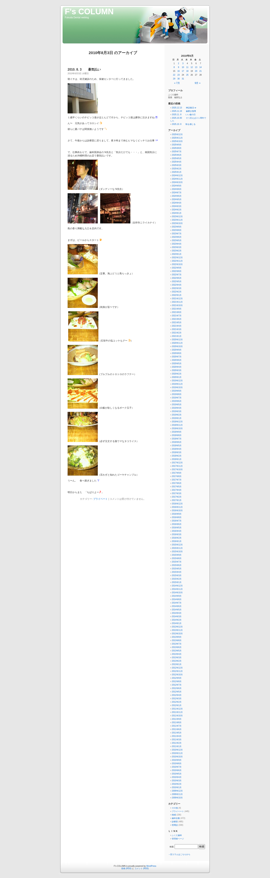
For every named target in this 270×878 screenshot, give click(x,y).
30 (178, 79)
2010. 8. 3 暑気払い (84, 69)
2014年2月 (176, 620)
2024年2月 (176, 210)
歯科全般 (176, 818)
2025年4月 (176, 162)
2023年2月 (176, 251)
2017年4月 (176, 490)
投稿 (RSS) (126, 868)
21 (200, 71)
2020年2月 (176, 374)
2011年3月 (176, 739)
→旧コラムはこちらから (179, 854)
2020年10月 (177, 346)
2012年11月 (177, 671)
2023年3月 (176, 247)
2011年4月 (176, 736)
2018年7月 (176, 439)
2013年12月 (177, 627)
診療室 (175, 821)
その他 (175, 808)
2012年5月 (176, 692)
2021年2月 (176, 333)
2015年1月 (176, 582)
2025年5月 (176, 158)
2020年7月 (176, 357)
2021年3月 (176, 329)
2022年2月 (176, 292)
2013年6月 (176, 647)
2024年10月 (177, 182)
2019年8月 (176, 394)
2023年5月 (176, 240)
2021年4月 (176, 326)
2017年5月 (176, 486)
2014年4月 (176, 613)
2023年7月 (176, 233)
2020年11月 (177, 343)
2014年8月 (176, 599)
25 (187, 75)
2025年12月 (177, 134)
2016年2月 (176, 538)
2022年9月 (176, 268)
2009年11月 (177, 794)
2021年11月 (177, 302)
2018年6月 (176, 442)
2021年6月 (176, 319)
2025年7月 (176, 151)
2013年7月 (176, 644)
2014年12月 (177, 586)
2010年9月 (176, 760)
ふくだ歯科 (177, 835)
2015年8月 (176, 558)
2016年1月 (176, 541)
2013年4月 (176, 654)
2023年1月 (176, 254)
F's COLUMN (89, 11)
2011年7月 (176, 726)
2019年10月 (177, 387)
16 (178, 71)
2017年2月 (176, 497)
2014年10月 (177, 592)
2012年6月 (176, 688)
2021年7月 (176, 316)
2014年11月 (177, 589)
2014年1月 (176, 623)
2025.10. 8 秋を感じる (183, 124)
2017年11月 (177, 466)
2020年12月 (177, 339)
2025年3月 (176, 165)
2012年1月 (176, 705)
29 (174, 79)
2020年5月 (176, 363)
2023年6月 (176, 237)
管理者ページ (178, 839)
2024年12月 (177, 175)
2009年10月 (177, 798)
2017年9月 (176, 473)
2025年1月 (176, 172)
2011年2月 (176, 743)
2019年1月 (176, 418)
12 (192, 67)
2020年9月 (176, 350)
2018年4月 (176, 449)
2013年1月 (176, 664)
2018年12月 (177, 421)
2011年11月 (177, 712)
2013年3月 (176, 657)
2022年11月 (177, 261)
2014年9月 (176, 596)
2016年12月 (177, 504)
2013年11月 (177, 630)
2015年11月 (177, 548)
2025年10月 (177, 141)
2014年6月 (176, 606)
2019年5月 (176, 404)
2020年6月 (176, 360)
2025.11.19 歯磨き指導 (184, 111)
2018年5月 (176, 445)
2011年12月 (177, 709)
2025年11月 (177, 138)
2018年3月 (176, 452)
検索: (172, 847)
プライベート (100, 499)
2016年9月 (176, 514)
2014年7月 (176, 603)
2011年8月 (176, 722)
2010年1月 (176, 787)
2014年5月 (176, 610)
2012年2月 (176, 702)
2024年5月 (176, 199)
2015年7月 (176, 562)
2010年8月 (176, 763)
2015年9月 (176, 555)
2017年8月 (176, 476)
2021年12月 (177, 298)
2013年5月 (176, 651)
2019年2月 (176, 415)
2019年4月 (176, 408)
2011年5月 (176, 733)
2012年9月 (176, 678)
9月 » (198, 83)
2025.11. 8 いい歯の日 (183, 114)
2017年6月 (176, 483)
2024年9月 (176, 186)
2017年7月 (176, 480)
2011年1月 (176, 746)
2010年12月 (177, 750)
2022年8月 (176, 271)
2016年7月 (176, 521)
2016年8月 (176, 517)
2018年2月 (176, 456)
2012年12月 (177, 668)
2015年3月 (176, 575)
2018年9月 (176, 432)
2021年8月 (176, 312)
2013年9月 (176, 637)
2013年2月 (176, 661)
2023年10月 (177, 223)
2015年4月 (176, 572)
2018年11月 (177, 425)
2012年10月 (177, 674)
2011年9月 (176, 719)
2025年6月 (176, 155)
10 (183, 67)
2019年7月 (176, 398)
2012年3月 (176, 698)
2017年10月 (177, 469)
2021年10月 (177, 305)
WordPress (151, 866)
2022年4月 (176, 285)
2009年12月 (177, 791)
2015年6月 (176, 565)
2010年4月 (176, 777)
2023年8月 (176, 230)
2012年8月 (176, 681)
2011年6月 (176, 729)
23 (178, 75)
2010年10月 (177, 757)
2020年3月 (176, 370)
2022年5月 (176, 281)
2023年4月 (176, 244)
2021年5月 (176, 322)
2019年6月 (176, 401)
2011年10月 (177, 716)
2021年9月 (176, 309)
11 (187, 67)
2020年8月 (176, 353)
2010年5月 (176, 774)
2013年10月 (177, 633)
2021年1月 (176, 336)
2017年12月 (177, 463)
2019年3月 (176, 411)
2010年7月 (176, 767)
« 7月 (177, 83)
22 (174, 75)
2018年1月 (176, 459)
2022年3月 (176, 288)
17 (183, 71)
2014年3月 (176, 616)
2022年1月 (176, 295)
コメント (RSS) (142, 868)
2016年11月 (177, 507)
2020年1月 (176, 377)
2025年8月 (176, 148)
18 (187, 71)
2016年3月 (176, 534)
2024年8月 (176, 189)
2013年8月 (176, 640)
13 (196, 67)
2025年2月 (176, 169)
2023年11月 (177, 220)
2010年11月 (177, 753)
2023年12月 (177, 216)
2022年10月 (177, 264)
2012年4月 (176, 695)
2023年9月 (176, 227)
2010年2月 (176, 784)
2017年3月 (176, 493)
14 (200, 67)
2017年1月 (176, 500)
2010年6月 (176, 770)
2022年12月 (177, 257)
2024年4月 (176, 203)
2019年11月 (177, 384)
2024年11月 (177, 179)
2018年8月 (176, 435)
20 (196, 71)
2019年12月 (177, 380)
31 (183, 79)
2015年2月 (176, 579)
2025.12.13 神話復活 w (184, 108)
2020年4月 (176, 367)
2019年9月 (176, 391)
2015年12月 (177, 545)
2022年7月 (176, 274)
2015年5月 (176, 569)
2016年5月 (176, 527)
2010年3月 (176, 780)
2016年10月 (177, 510)
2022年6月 (176, 278)
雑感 (174, 815)
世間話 (175, 825)
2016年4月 (176, 531)
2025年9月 (176, 145)
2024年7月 (176, 192)
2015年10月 (177, 551)
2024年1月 (176, 213)
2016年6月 (176, 524)
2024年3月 (176, 206)
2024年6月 (176, 196)
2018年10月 (177, 428)
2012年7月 (176, 685)
